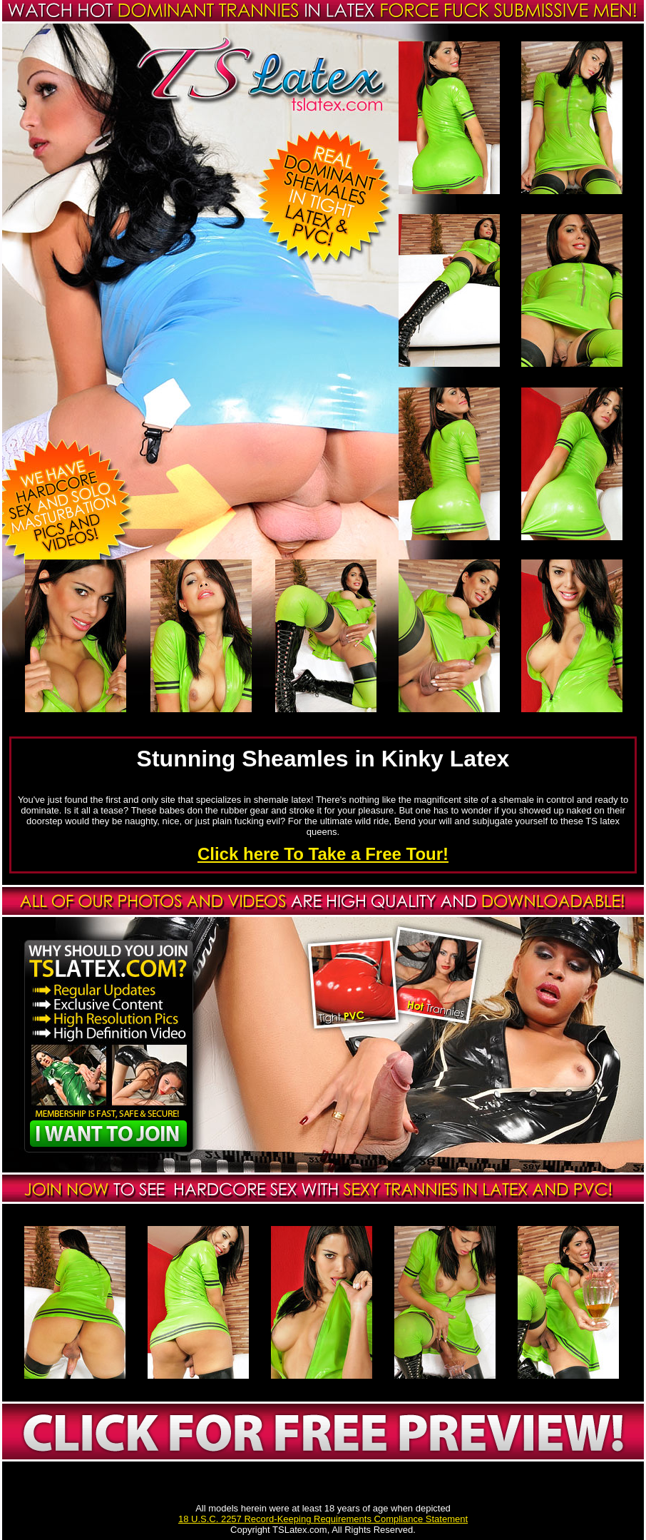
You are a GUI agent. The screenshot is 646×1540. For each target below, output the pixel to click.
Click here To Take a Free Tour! (323, 853)
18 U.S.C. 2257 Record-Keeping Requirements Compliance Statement (323, 1519)
